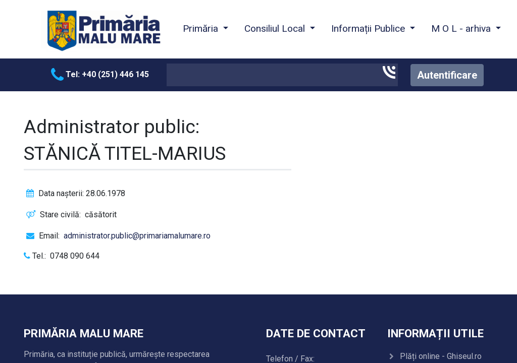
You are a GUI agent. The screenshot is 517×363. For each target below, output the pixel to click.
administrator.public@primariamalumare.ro (137, 235)
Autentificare (447, 75)
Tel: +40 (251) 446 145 (100, 74)
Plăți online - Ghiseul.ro (441, 356)
